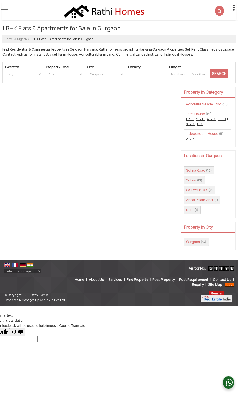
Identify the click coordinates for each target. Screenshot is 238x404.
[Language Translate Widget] (22, 271)
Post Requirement (193, 279)
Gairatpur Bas (197, 190)
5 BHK (222, 119)
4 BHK (211, 119)
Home (9, 39)
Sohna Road (195, 170)
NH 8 (190, 209)
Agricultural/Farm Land (203, 104)
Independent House (202, 133)
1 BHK (190, 119)
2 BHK (200, 119)
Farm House (195, 113)
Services (115, 279)
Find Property (137, 279)
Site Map (215, 284)
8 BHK (190, 124)
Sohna (191, 180)
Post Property (163, 279)
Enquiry (198, 284)
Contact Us (222, 279)
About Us (96, 279)
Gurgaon (21, 39)
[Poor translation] (17, 332)
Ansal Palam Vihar (199, 200)
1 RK (200, 124)
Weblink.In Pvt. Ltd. (53, 300)
